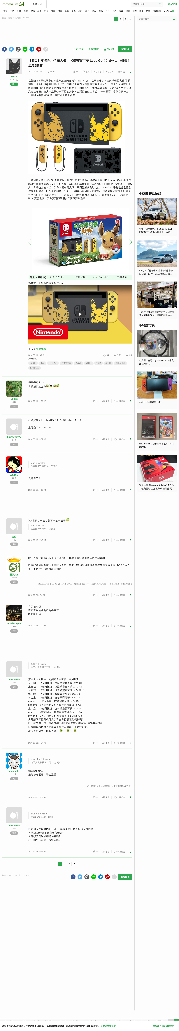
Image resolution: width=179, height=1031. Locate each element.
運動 (101, 11)
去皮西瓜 (14, 475)
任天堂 (18, 18)
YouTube (169, 11)
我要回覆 (125, 49)
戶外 (107, 11)
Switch (26, 18)
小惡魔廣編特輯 (150, 194)
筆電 (26, 11)
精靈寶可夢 (66, 363)
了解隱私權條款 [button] (108, 1026)
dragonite (14, 771)
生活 (114, 11)
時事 (141, 11)
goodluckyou (14, 623)
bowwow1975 (14, 437)
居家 (80, 11)
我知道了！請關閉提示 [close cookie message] (163, 1026)
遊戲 (73, 11)
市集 (148, 11)
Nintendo (41, 349)
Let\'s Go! (53, 363)
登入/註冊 (172, 4)
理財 (128, 11)
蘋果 (39, 11)
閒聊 (135, 11)
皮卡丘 (33, 363)
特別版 (108, 363)
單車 (67, 11)
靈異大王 (14, 574)
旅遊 (121, 11)
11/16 (98, 363)
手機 (12, 11)
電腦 (33, 11)
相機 (19, 11)
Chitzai (14, 399)
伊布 (42, 363)
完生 (14, 536)
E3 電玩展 (34, 368)
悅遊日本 (157, 11)
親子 (87, 11)
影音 (46, 11)
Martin (14, 77)
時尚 (94, 11)
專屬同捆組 (120, 363)
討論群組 (37, 4)
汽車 (53, 11)
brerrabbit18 (14, 679)
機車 (60, 11)
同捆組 (89, 363)
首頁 (5, 11)
